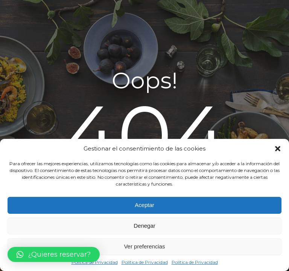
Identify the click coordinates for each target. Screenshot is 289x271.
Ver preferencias (144, 246)
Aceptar (144, 205)
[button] (277, 148)
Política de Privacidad (94, 262)
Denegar (144, 225)
